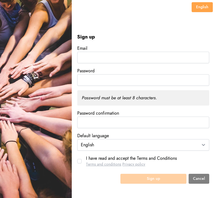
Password (86, 71)
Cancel (199, 178)
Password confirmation (98, 113)
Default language (93, 136)
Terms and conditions (103, 164)
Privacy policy (133, 164)
